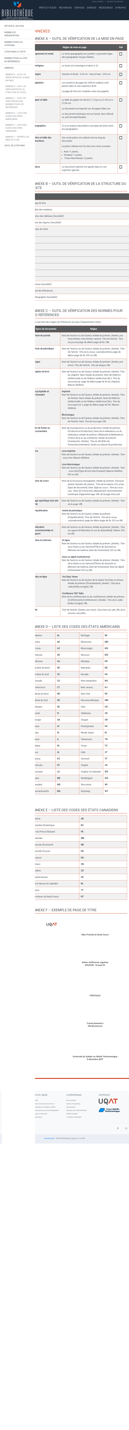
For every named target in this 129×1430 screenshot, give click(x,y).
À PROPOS (120, 7)
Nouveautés (70, 1131)
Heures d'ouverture (115, 2)
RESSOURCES (106, 7)
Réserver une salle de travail (76, 1134)
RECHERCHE (65, 7)
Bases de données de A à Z (44, 1128)
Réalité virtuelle (71, 1138)
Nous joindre (97, 2)
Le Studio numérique (73, 1141)
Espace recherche (40, 1138)
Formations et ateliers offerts (45, 1131)
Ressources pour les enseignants (46, 1134)
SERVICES (79, 7)
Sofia (36, 1124)
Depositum (38, 1141)
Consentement (49, 1162)
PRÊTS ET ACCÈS (47, 7)
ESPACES (91, 7)
